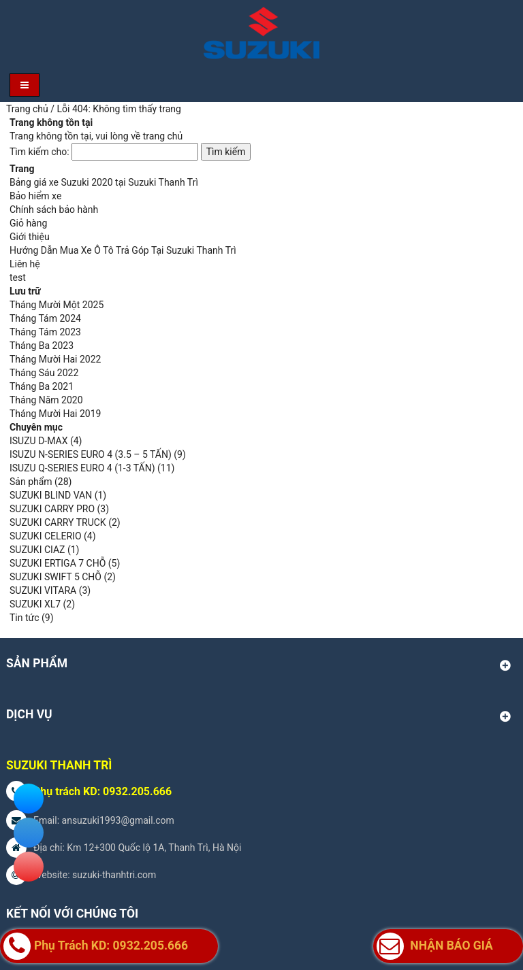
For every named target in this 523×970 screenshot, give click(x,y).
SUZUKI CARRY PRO (52, 508)
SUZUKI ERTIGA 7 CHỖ (58, 563)
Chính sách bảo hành (54, 209)
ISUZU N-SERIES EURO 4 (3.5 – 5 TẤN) (91, 454)
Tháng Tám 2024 (45, 318)
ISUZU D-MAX (38, 440)
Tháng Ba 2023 (42, 345)
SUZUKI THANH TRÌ (59, 765)
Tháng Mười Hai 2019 (55, 413)
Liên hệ (25, 263)
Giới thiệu (30, 236)
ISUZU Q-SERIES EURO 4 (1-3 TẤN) (82, 468)
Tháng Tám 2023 (45, 332)
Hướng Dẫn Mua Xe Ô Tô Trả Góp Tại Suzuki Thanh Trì (123, 250)
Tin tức (24, 617)
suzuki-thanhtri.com (114, 874)
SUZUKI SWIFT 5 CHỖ (55, 576)
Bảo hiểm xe (35, 195)
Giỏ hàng (28, 223)
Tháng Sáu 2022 (44, 372)
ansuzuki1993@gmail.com (118, 820)
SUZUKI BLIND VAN (51, 495)
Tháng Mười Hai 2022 (55, 359)
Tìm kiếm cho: (39, 151)
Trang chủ (27, 108)
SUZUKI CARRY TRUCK (58, 522)
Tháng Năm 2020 (46, 400)
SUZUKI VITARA (43, 590)
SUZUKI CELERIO (46, 536)
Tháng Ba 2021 (42, 386)
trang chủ (163, 136)
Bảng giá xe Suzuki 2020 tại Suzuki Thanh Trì (104, 182)
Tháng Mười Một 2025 (57, 304)
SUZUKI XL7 (35, 604)
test (18, 277)
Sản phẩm (31, 481)
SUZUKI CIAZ (37, 549)
